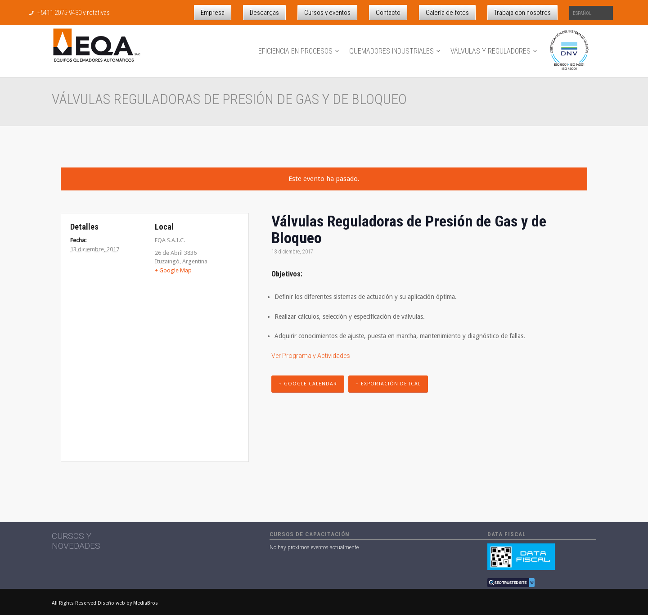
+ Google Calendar (308, 384)
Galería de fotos (447, 13)
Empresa (213, 13)
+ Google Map (173, 270)
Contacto (388, 13)
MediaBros (145, 603)
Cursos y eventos (327, 13)
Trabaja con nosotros (522, 13)
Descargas (264, 13)
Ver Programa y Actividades (310, 355)
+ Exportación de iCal (388, 384)
